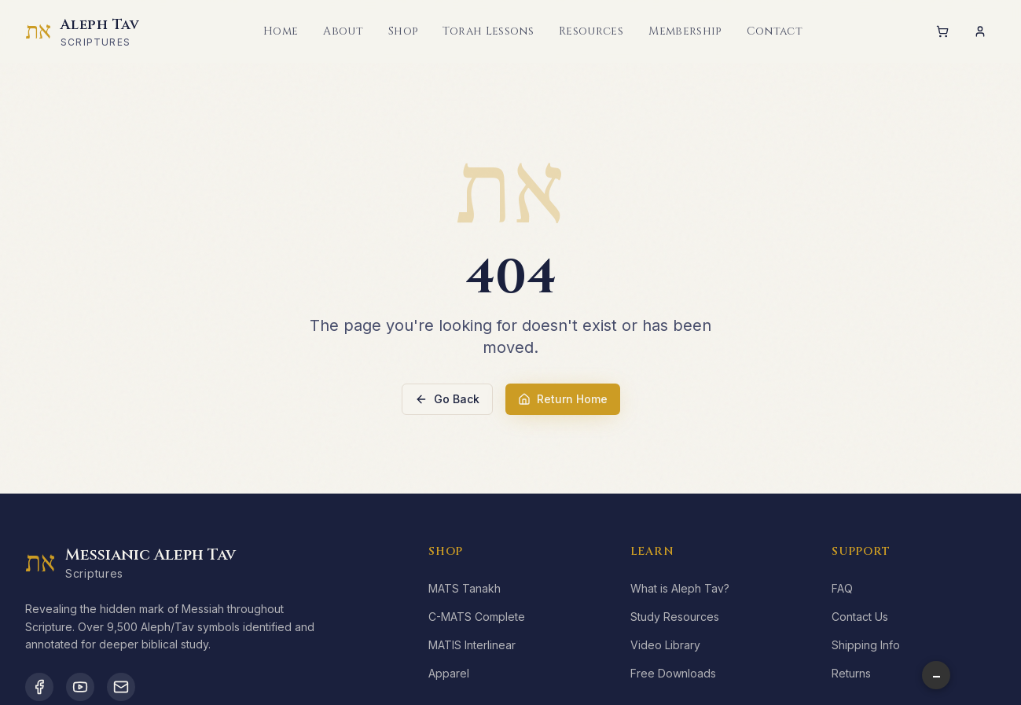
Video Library (665, 645)
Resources (591, 31)
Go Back (447, 399)
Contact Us (860, 616)
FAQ (842, 588)
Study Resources (674, 616)
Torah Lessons (488, 31)
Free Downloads (673, 673)
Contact (774, 31)
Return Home (563, 399)
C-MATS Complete (476, 616)
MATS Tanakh (464, 588)
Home (280, 31)
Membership (685, 31)
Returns (851, 673)
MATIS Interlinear (472, 645)
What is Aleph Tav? (679, 588)
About (343, 31)
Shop (402, 31)
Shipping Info (866, 645)
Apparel (448, 673)
